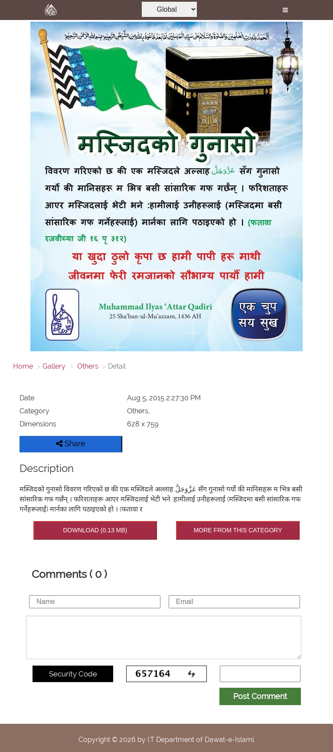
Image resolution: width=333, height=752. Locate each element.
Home (23, 366)
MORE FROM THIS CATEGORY (238, 530)
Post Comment (260, 696)
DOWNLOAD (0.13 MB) (95, 530)
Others (86, 366)
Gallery (53, 366)
